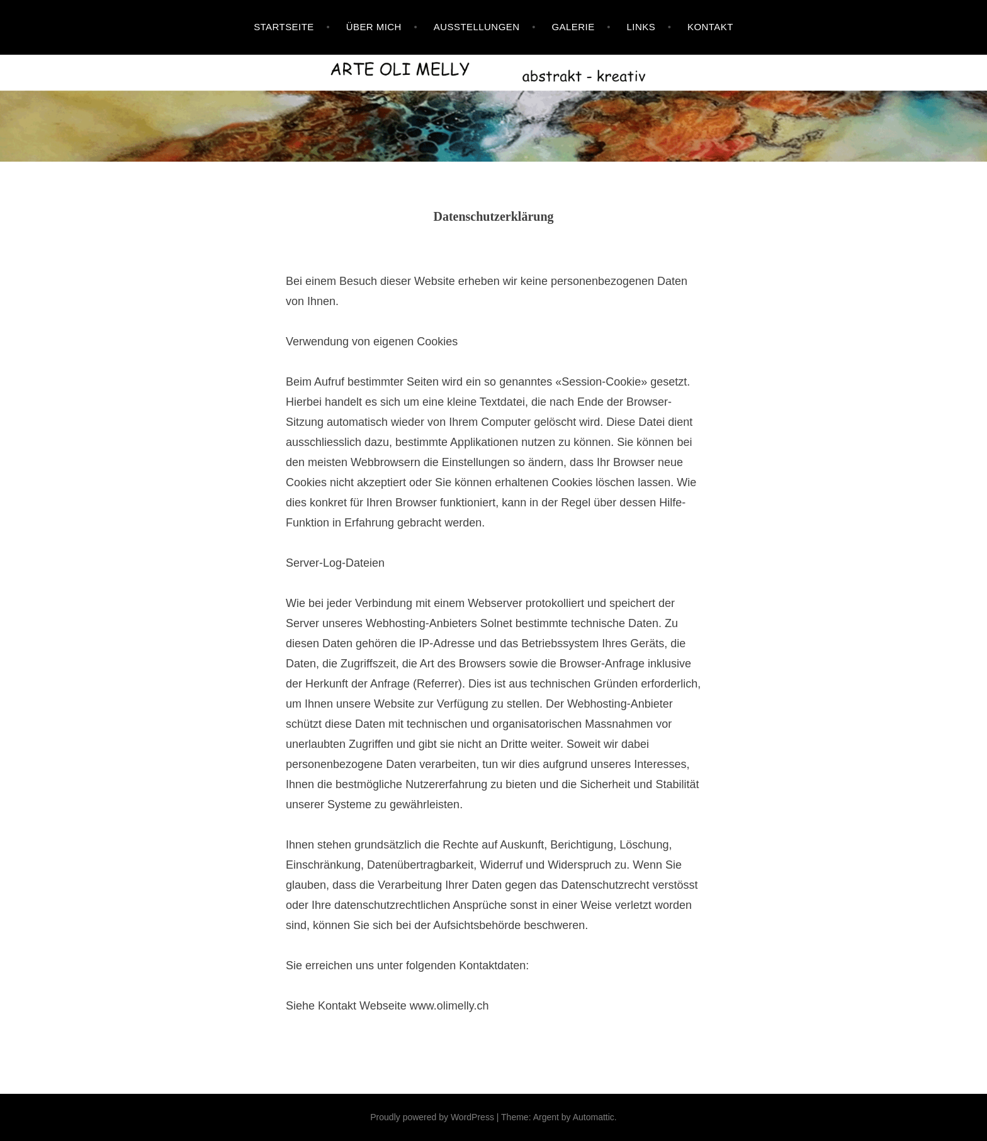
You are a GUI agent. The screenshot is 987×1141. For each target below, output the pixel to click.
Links (640, 26)
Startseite (284, 26)
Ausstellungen (477, 26)
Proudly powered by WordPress (432, 1117)
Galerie (572, 26)
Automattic (593, 1117)
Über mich (374, 26)
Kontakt (710, 26)
